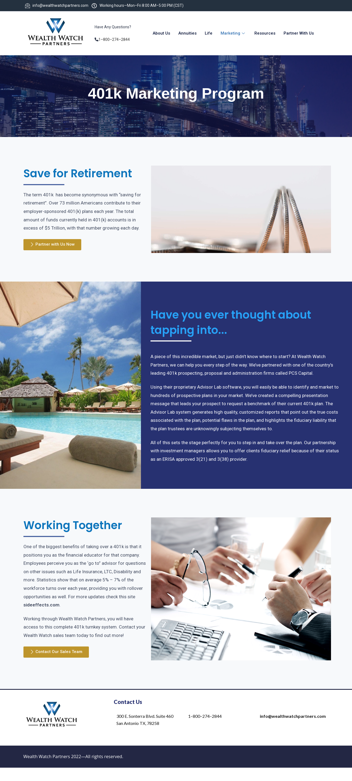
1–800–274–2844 (114, 39)
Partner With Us (299, 33)
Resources (264, 33)
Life (208, 33)
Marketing (233, 33)
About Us (161, 33)
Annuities (187, 33)
